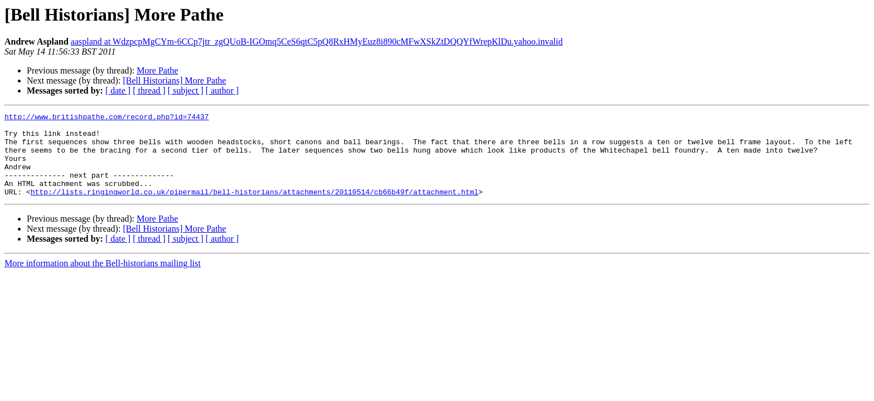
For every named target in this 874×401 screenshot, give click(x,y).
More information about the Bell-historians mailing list (102, 280)
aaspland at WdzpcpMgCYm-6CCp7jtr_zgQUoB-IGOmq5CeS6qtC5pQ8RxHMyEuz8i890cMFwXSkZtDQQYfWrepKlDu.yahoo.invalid (317, 41)
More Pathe (157, 70)
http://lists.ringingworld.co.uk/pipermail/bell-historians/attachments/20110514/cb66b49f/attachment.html (254, 208)
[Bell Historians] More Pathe (174, 80)
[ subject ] (185, 90)
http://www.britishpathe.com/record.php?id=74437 (106, 118)
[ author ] (222, 90)
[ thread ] (149, 90)
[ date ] (117, 90)
